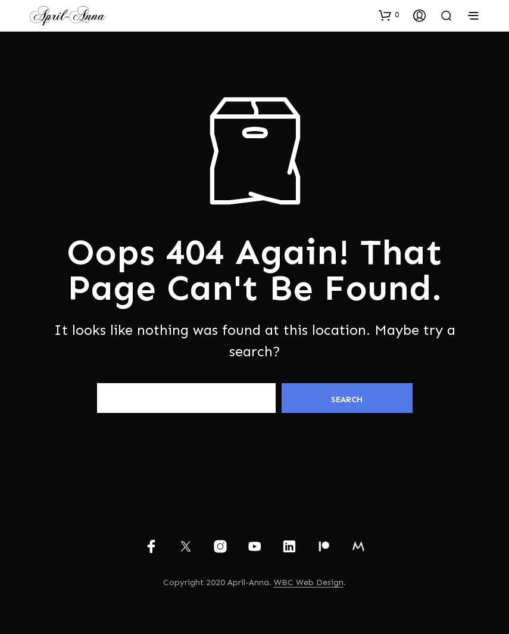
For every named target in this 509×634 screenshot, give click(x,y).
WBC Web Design (309, 583)
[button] (389, 15)
